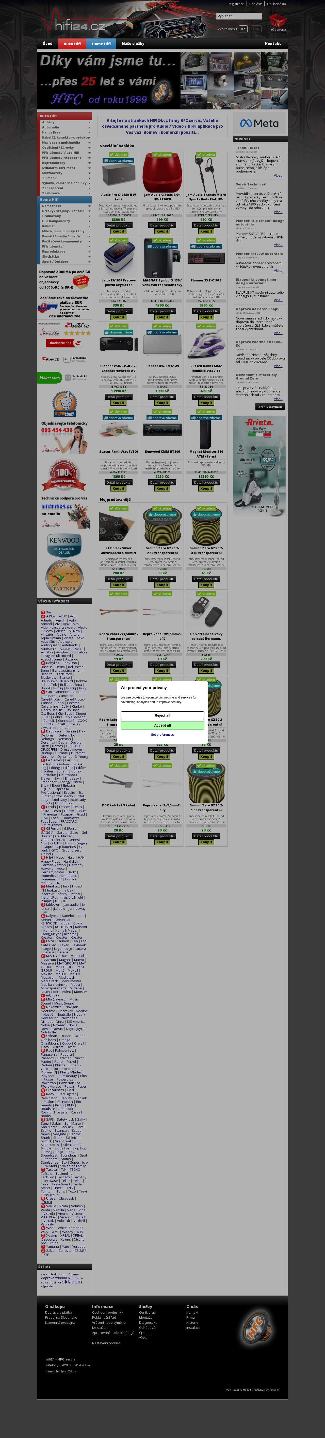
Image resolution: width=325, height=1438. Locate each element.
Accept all (162, 725)
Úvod (48, 43)
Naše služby (133, 43)
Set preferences (162, 734)
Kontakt (273, 43)
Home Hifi (101, 43)
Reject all (162, 715)
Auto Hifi (72, 43)
